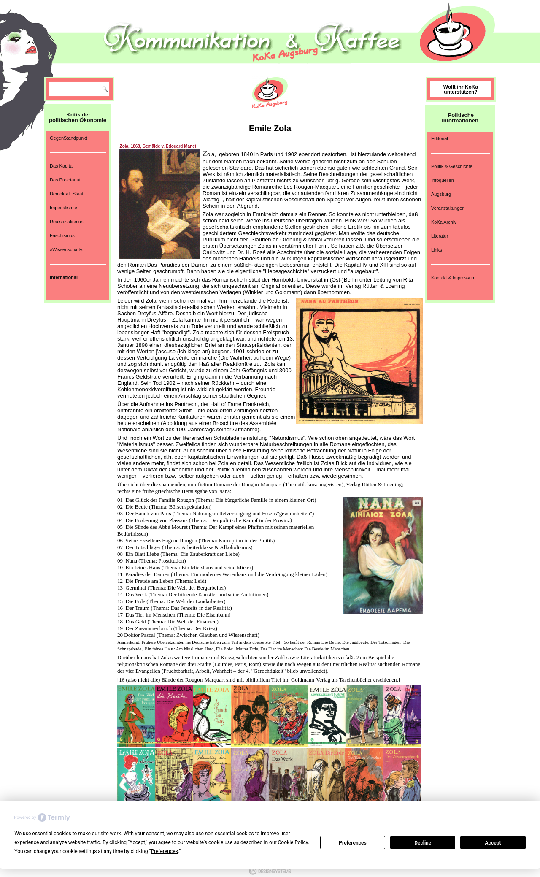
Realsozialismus (66, 221)
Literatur (439, 235)
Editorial (439, 138)
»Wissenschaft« (66, 249)
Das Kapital (61, 165)
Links (436, 249)
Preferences (353, 843)
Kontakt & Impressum (453, 277)
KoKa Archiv (443, 222)
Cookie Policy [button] (293, 842)
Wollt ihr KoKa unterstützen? (460, 89)
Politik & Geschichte (451, 166)
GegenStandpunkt (68, 138)
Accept (493, 843)
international (64, 277)
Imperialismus (64, 207)
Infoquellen (442, 180)
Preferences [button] (164, 851)
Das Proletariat (65, 179)
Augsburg (441, 194)
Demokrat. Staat (66, 193)
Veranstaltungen (448, 208)
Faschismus (62, 235)
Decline (422, 843)
